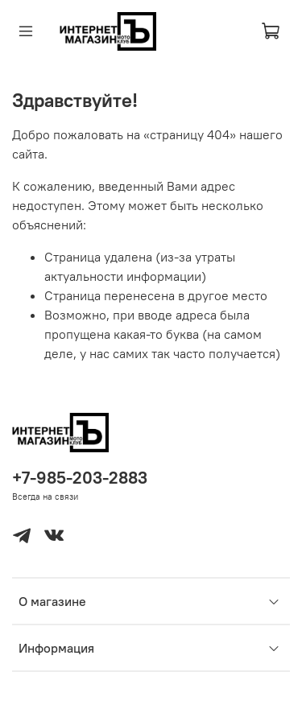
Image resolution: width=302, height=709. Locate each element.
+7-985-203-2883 (79, 477)
